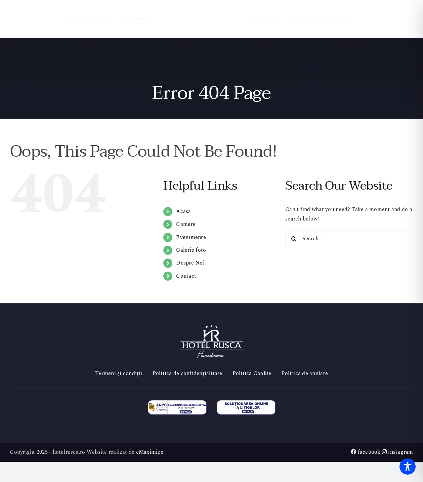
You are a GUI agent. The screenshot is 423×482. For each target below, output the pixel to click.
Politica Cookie (251, 373)
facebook (365, 452)
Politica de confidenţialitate (187, 373)
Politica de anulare (304, 373)
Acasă (183, 211)
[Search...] (349, 238)
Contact (186, 276)
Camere (185, 224)
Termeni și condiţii (118, 373)
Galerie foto (191, 250)
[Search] (293, 238)
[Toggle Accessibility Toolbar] (407, 466)
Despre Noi (190, 263)
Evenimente (191, 237)
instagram (397, 452)
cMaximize (149, 452)
